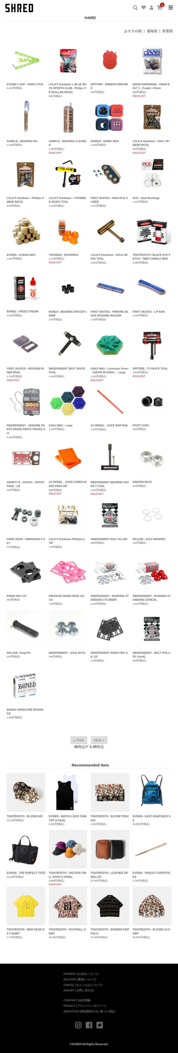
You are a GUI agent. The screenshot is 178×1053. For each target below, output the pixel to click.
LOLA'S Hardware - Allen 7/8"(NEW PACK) (151, 143)
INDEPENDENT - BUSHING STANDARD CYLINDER (110, 597)
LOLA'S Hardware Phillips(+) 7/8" (67, 541)
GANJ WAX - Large (61, 425)
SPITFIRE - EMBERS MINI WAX (109, 86)
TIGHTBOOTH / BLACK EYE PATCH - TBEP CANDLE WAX (152, 256)
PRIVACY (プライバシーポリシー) (85, 1005)
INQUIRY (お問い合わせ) (79, 990)
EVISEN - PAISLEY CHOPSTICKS (152, 854)
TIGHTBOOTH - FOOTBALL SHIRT (68, 911)
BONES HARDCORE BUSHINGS (25, 711)
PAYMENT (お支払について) (81, 973)
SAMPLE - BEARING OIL (22, 141)
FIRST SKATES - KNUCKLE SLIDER (109, 200)
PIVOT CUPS (141, 425)
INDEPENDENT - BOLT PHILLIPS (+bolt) (152, 654)
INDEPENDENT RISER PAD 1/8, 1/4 (109, 654)
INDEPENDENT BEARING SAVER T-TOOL (110, 484)
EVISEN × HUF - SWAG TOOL (25, 84)
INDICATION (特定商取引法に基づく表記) (89, 1011)
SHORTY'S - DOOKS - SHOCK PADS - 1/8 (25, 484)
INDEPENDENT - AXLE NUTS (67, 652)
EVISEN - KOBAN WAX (21, 254)
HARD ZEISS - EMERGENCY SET (26, 541)
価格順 (152, 31)
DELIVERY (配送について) (80, 979)
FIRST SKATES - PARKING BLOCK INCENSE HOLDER (110, 313)
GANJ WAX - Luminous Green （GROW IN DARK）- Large (110, 370)
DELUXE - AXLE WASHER (149, 539)
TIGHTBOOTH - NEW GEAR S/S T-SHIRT (26, 911)
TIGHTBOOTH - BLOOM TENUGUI (110, 797)
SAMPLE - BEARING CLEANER (67, 143)
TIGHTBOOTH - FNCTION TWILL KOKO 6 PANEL (68, 854)
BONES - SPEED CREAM (22, 311)
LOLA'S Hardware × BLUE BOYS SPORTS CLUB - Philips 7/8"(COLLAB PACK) (67, 88)
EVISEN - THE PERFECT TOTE (26, 852)
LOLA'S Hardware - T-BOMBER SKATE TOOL (67, 200)
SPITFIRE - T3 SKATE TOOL (150, 368)
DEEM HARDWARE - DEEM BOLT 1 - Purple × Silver (151, 86)
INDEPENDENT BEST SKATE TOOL (67, 370)
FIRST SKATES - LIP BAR (149, 311)
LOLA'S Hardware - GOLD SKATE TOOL (109, 256)
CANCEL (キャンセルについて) (83, 985)
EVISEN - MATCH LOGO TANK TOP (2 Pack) (68, 797)
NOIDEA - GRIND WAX (105, 141)
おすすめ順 (133, 31)
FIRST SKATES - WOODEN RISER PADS (25, 370)
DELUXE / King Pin (19, 652)
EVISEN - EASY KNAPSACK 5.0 (152, 797)
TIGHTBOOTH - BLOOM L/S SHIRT (152, 911)
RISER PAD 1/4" (17, 595)
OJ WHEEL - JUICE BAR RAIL (109, 425)
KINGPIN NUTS (142, 481)
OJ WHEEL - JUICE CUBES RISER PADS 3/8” (67, 484)
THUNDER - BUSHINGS (63, 254)
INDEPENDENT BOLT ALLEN (109, 539)
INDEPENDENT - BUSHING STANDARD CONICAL (152, 597)
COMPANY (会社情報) (77, 1000)
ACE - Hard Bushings (146, 197)
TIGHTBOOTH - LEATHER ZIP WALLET (110, 854)
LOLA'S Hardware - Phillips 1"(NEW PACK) (26, 200)
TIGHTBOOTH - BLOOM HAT (26, 795)
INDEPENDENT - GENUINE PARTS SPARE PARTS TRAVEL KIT (26, 429)
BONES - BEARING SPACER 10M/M (68, 313)
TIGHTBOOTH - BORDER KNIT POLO (110, 911)
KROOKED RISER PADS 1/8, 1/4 (66, 597)
